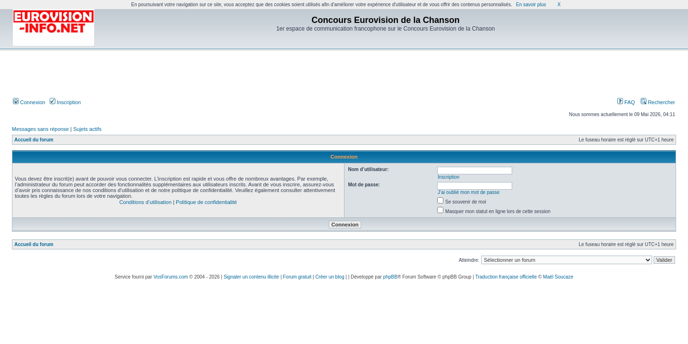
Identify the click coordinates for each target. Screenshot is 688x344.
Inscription (65, 102)
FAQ (626, 102)
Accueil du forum (34, 139)
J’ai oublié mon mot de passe (469, 192)
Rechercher (658, 102)
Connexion (29, 102)
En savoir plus (531, 4)
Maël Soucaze (558, 277)
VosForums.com (170, 277)
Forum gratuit (297, 277)
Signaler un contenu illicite (251, 277)
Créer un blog (329, 277)
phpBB (390, 277)
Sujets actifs (87, 129)
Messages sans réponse (40, 129)
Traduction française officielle (506, 277)
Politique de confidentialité (206, 202)
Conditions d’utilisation (145, 202)
